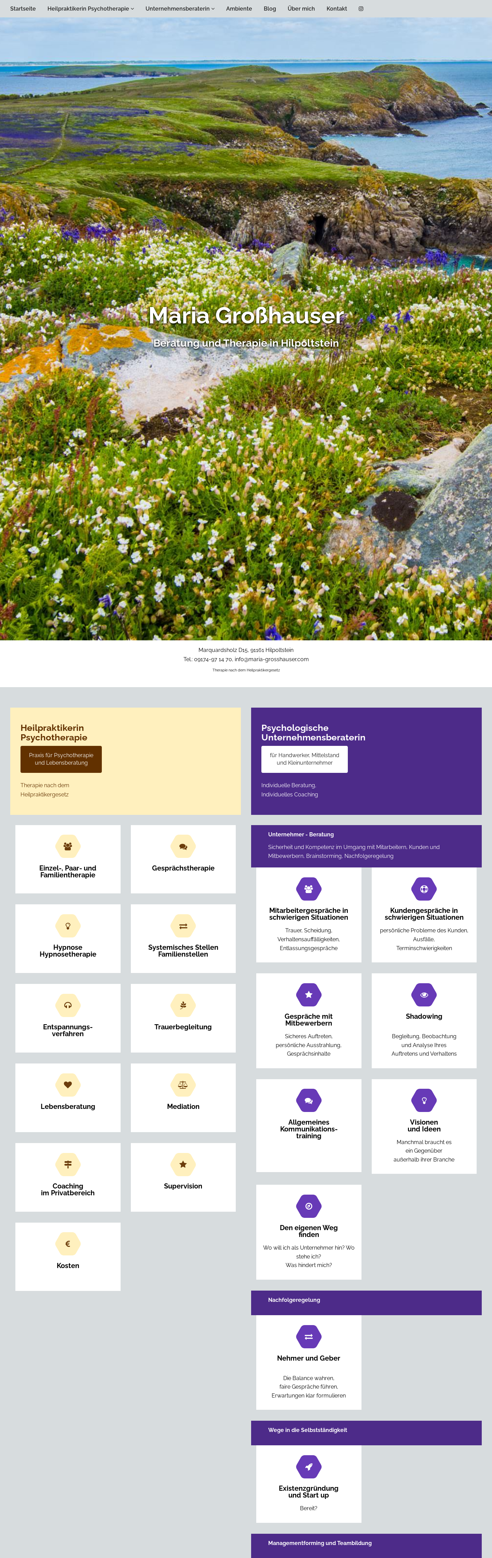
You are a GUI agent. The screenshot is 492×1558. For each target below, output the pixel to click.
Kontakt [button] (337, 8)
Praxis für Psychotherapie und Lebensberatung (61, 759)
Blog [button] (270, 8)
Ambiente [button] (239, 8)
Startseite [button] (23, 8)
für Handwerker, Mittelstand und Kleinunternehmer (304, 759)
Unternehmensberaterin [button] (180, 8)
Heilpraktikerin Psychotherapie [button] (90, 8)
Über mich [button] (301, 8)
